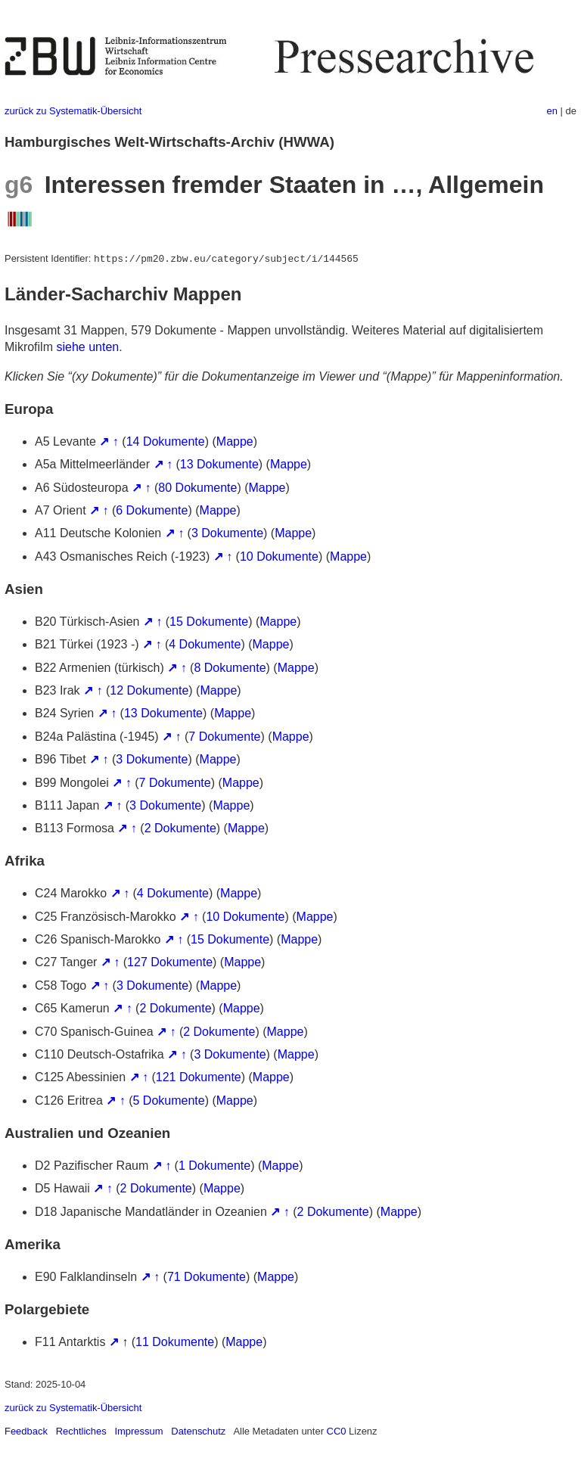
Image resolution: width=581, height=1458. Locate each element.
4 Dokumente (205, 644)
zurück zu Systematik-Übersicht (73, 111)
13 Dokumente (219, 464)
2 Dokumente (180, 828)
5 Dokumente (169, 1100)
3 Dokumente (227, 533)
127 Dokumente (170, 962)
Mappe (234, 441)
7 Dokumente (224, 736)
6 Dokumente (152, 510)
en (552, 111)
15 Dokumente (208, 621)
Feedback (26, 1431)
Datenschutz (198, 1431)
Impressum (138, 1431)
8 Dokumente (230, 667)
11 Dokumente (174, 1341)
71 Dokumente (206, 1276)
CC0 (336, 1431)
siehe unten (87, 346)
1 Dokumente (214, 1165)
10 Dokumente (279, 556)
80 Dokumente (197, 487)
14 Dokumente (165, 441)
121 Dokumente (198, 1077)
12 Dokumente (149, 690)
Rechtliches (81, 1431)
